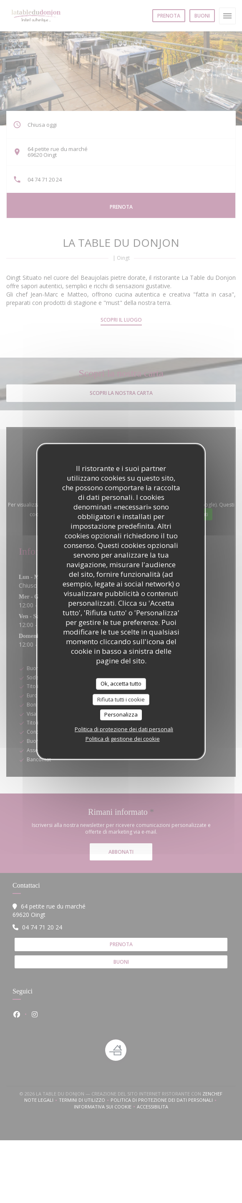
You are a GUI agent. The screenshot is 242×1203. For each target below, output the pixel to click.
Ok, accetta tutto (121, 683)
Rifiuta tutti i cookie (121, 699)
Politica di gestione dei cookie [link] (123, 738)
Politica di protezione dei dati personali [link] (124, 729)
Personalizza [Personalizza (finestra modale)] (121, 714)
